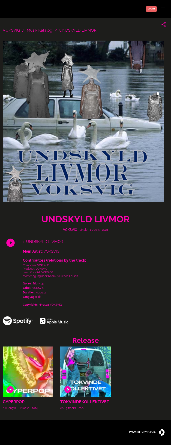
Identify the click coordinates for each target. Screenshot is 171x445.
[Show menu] (162, 9)
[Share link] (163, 24)
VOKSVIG (11, 30)
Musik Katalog (39, 30)
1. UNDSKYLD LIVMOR (43, 241)
